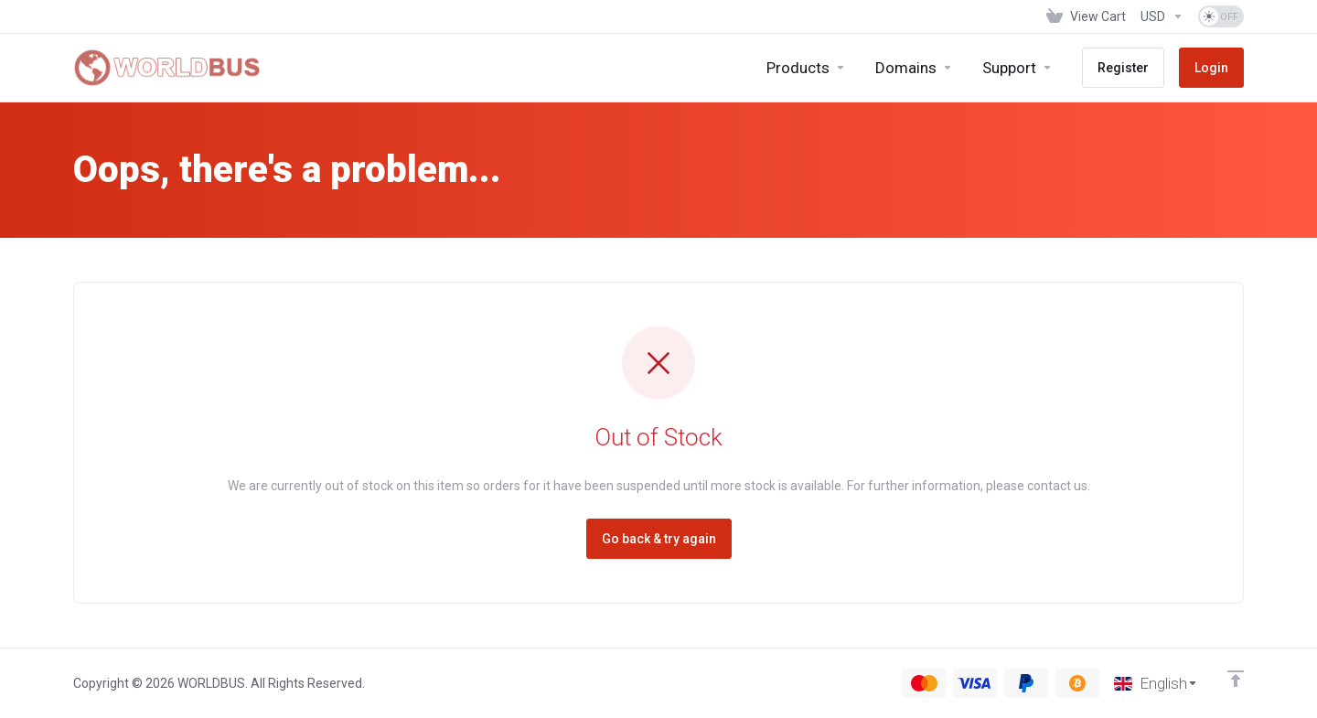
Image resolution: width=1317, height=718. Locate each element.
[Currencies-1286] (1162, 16)
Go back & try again (659, 538)
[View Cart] (1086, 16)
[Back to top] (1235, 678)
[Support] (1017, 68)
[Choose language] (1156, 683)
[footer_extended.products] (806, 68)
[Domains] (914, 68)
